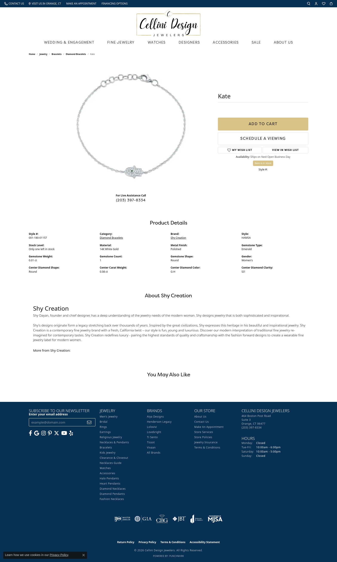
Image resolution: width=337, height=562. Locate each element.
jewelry (43, 54)
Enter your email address (48, 414)
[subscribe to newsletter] (89, 422)
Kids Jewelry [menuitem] (107, 452)
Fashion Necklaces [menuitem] (112, 499)
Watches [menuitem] (105, 468)
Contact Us (201, 422)
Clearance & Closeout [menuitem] (114, 458)
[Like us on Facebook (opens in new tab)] (30, 433)
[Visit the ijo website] (122, 518)
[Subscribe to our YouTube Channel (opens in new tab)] (64, 433)
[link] (14, 3)
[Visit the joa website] (196, 518)
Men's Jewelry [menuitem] (109, 416)
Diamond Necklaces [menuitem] (113, 489)
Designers (189, 42)
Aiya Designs (155, 416)
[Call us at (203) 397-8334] (252, 427)
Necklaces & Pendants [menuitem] (114, 442)
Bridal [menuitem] (103, 422)
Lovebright (154, 432)
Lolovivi (152, 427)
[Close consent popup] (83, 555)
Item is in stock (263, 163)
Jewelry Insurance (206, 442)
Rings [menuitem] (103, 427)
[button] (308, 3)
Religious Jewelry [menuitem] (111, 437)
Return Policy (125, 542)
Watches (156, 42)
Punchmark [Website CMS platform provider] (176, 555)
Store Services (203, 432)
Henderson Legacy (159, 422)
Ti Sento (152, 437)
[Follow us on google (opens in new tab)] (36, 433)
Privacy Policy (147, 542)
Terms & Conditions (207, 447)
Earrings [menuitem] (105, 432)
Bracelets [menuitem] (106, 447)
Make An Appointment (209, 427)
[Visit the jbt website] (179, 518)
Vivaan (151, 447)
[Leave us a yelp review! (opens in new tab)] (71, 433)
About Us (283, 42)
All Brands (153, 452)
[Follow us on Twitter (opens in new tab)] (56, 433)
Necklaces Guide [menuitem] (111, 463)
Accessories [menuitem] (107, 473)
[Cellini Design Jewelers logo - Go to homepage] (168, 21)
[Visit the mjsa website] (215, 518)
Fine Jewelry (121, 42)
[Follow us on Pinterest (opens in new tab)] (50, 433)
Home (32, 54)
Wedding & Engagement (69, 42)
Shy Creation (178, 238)
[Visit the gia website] (143, 518)
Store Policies (203, 437)
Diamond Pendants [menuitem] (112, 494)
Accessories (226, 42)
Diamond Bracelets (76, 54)
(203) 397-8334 (131, 200)
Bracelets (56, 54)
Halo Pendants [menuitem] (109, 478)
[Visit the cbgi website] (162, 518)
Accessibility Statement (205, 542)
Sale (256, 42)
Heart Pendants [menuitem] (110, 483)
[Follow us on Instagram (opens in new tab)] (43, 433)
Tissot (151, 442)
